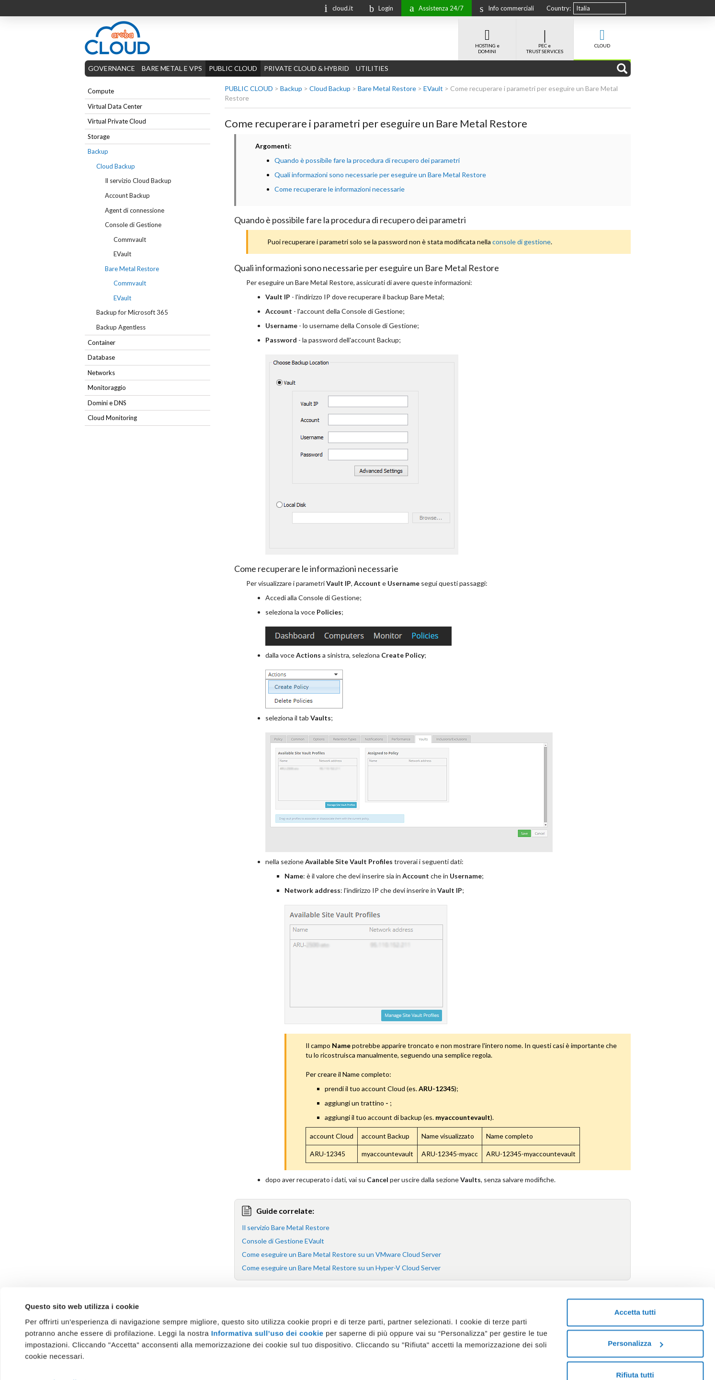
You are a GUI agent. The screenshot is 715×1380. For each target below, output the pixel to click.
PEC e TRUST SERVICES (544, 36)
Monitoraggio (107, 387)
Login (378, 8)
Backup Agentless (121, 327)
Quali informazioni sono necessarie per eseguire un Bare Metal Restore (380, 175)
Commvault (129, 239)
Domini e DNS (107, 403)
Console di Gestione (133, 224)
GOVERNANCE (111, 68)
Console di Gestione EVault (283, 1241)
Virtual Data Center (115, 106)
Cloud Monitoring (112, 418)
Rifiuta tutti (635, 1353)
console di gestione (521, 242)
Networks (101, 372)
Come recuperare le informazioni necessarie (339, 189)
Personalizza (635, 1322)
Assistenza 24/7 (434, 7)
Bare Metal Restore (132, 269)
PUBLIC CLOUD (233, 68)
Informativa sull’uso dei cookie (266, 1312)
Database (101, 357)
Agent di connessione (134, 210)
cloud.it (336, 7)
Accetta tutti (635, 1291)
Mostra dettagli (51, 1361)
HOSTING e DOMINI (487, 36)
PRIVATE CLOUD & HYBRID (306, 68)
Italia (583, 8)
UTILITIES (372, 68)
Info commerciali (504, 8)
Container (101, 342)
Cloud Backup (115, 166)
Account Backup (127, 195)
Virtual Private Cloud (117, 121)
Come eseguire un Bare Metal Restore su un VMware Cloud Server (341, 1254)
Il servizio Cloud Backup (138, 180)
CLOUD (602, 33)
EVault (122, 254)
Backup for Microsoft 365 (132, 312)
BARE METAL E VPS (172, 68)
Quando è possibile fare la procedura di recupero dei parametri (367, 160)
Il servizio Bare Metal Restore (285, 1227)
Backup (98, 151)
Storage (99, 136)
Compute (101, 91)
